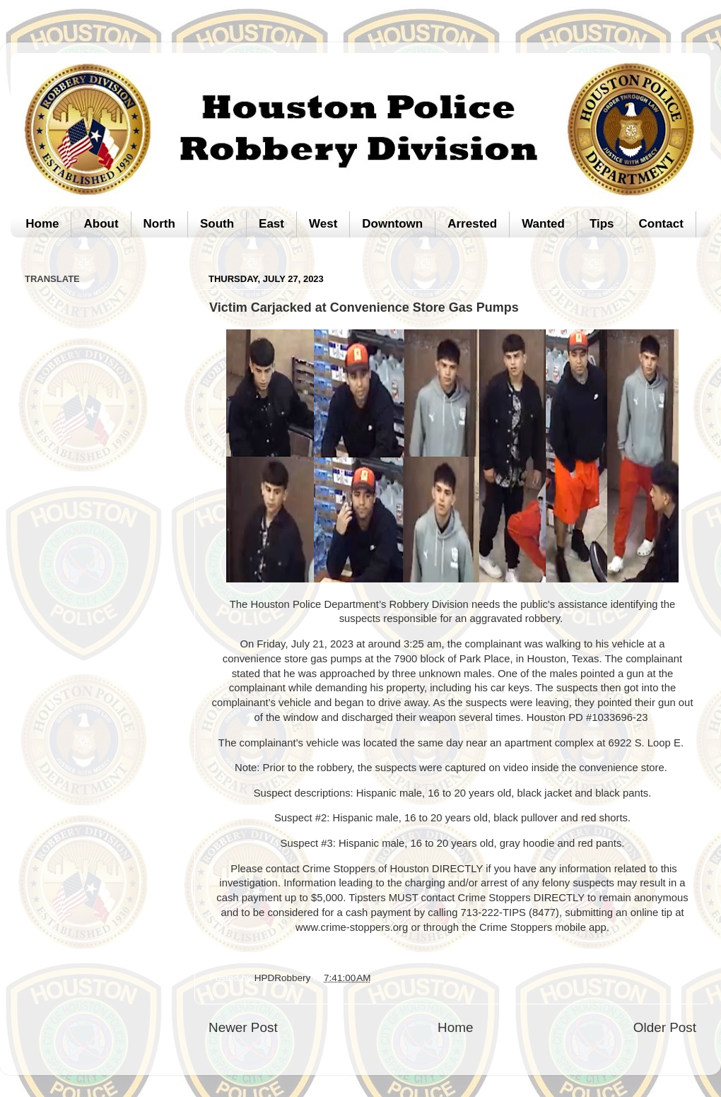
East (271, 223)
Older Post (664, 1027)
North (159, 223)
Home (42, 223)
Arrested (472, 223)
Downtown (392, 223)
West (323, 223)
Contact (661, 223)
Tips (602, 223)
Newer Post (243, 1027)
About (100, 223)
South (217, 223)
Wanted (543, 223)
